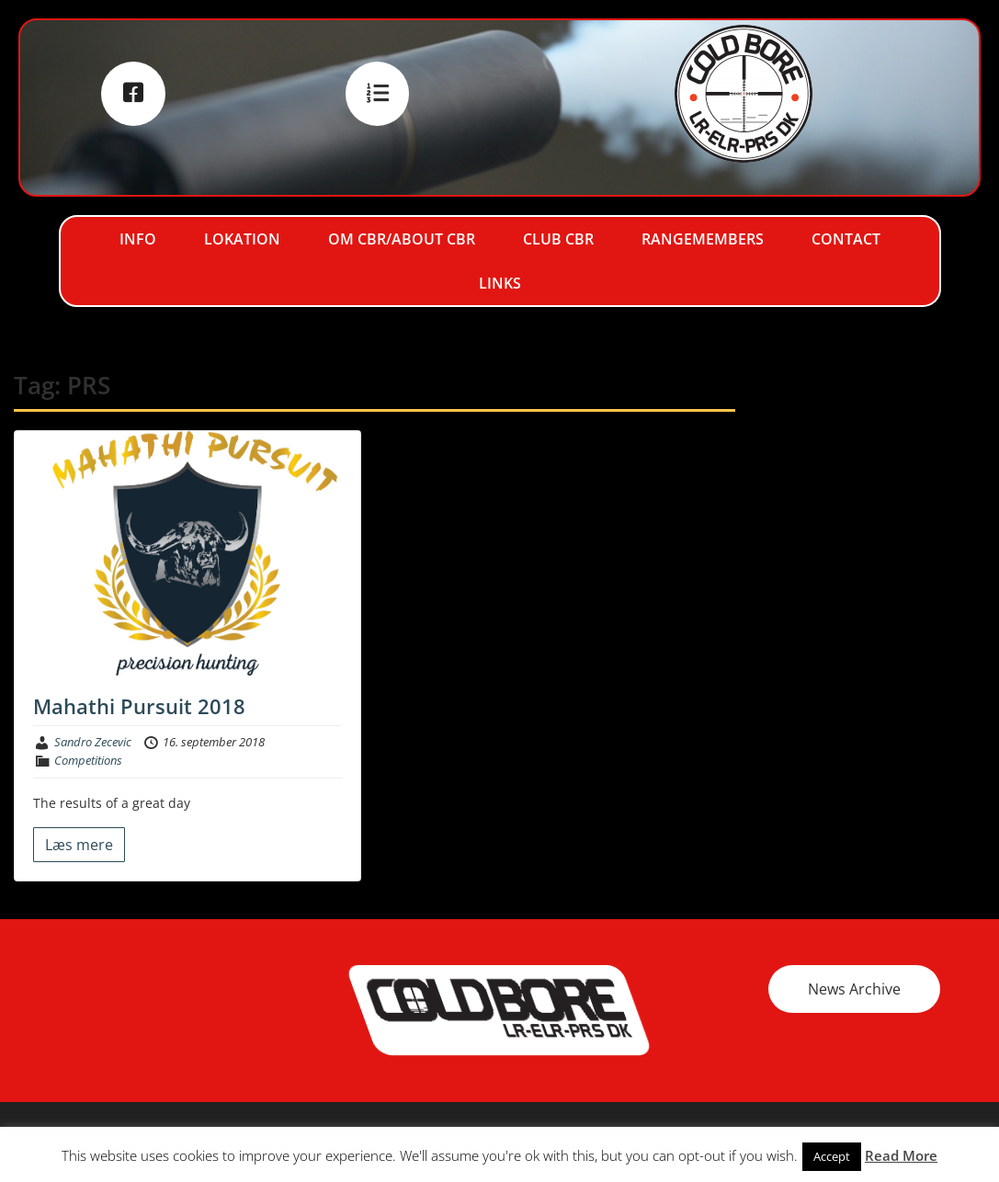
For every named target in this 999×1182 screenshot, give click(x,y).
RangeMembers (702, 239)
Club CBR (558, 239)
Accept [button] (831, 1156)
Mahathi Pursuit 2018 (139, 706)
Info (137, 239)
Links (500, 283)
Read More (901, 1155)
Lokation (242, 239)
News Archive (854, 989)
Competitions (88, 760)
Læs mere (79, 845)
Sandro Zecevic (92, 741)
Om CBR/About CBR (401, 239)
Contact (846, 239)
